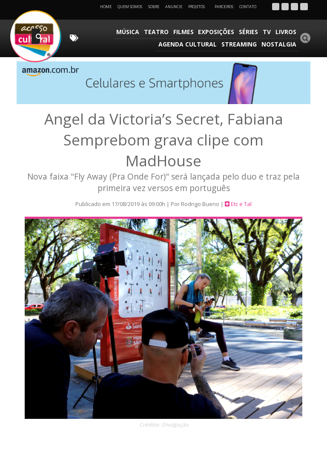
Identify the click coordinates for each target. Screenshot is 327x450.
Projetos (199, 6)
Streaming (239, 44)
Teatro (158, 32)
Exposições (217, 32)
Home (106, 6)
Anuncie (173, 6)
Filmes (185, 32)
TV (267, 32)
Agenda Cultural (188, 44)
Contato (247, 6)
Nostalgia (278, 44)
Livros (285, 32)
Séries (249, 32)
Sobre (153, 6)
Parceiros (224, 6)
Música (129, 32)
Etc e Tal (241, 204)
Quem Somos (130, 6)
